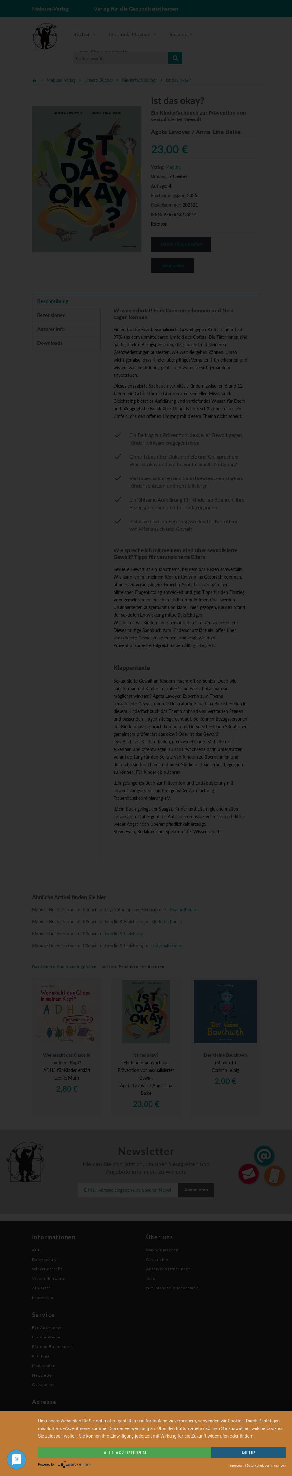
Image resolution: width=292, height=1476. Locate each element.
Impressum (236, 1465)
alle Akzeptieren (124, 1453)
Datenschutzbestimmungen (266, 1465)
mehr (248, 1453)
